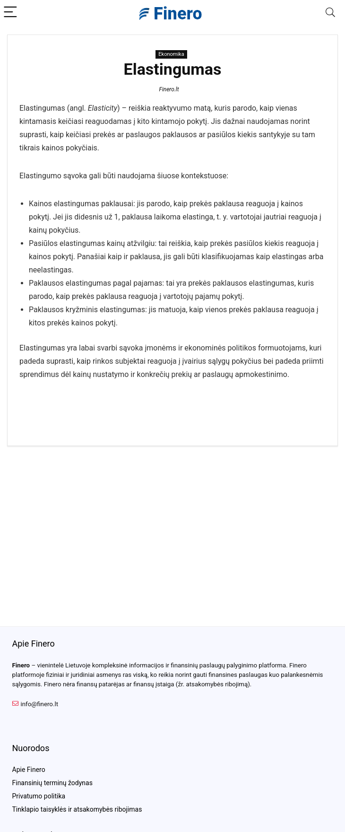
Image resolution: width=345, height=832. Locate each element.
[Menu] (11, 12)
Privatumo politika (39, 796)
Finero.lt (169, 89)
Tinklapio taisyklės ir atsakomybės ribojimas (77, 809)
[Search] (330, 12)
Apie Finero (28, 769)
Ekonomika (171, 54)
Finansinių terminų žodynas (52, 783)
